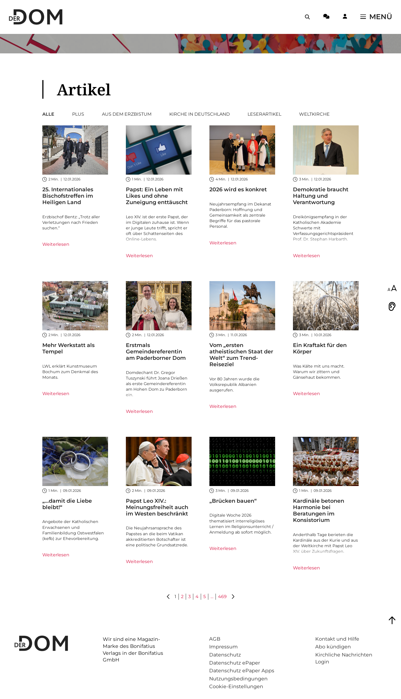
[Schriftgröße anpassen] (392, 289)
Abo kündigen (333, 647)
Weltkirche (314, 114)
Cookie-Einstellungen (236, 686)
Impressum (223, 647)
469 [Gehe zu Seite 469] (222, 596)
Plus (78, 114)
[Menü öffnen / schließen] (376, 17)
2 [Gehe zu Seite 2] (182, 596)
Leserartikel (264, 114)
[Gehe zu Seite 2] (233, 597)
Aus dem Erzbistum (126, 114)
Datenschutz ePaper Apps (241, 670)
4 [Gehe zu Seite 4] (197, 596)
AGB (214, 639)
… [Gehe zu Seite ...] (212, 596)
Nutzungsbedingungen (238, 678)
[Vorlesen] (392, 306)
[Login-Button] (344, 17)
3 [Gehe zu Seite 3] (189, 596)
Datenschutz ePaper (234, 663)
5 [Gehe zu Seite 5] (204, 596)
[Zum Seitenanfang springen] (392, 620)
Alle (48, 114)
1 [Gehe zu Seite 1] (175, 596)
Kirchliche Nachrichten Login (343, 658)
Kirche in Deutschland (199, 114)
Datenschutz (225, 655)
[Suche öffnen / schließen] (307, 17)
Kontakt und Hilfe (337, 639)
